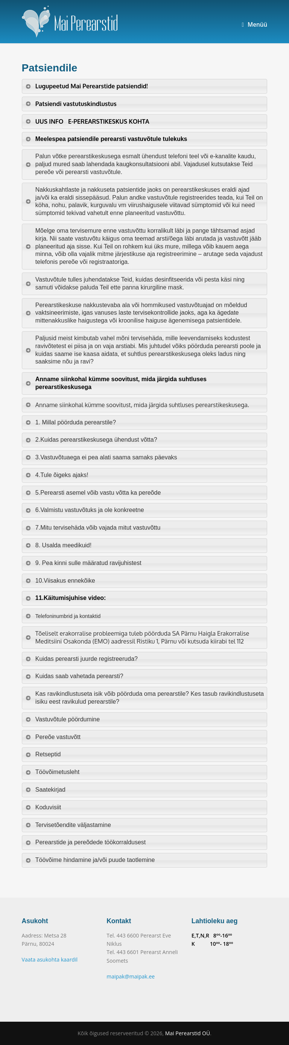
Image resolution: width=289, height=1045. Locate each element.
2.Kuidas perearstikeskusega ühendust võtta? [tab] (91, 439)
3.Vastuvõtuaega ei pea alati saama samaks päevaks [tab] (101, 457)
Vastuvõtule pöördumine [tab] (62, 719)
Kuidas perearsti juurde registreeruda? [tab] (81, 659)
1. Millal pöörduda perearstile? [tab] (70, 422)
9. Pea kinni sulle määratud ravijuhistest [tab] (83, 563)
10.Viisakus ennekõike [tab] (60, 580)
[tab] (145, 86)
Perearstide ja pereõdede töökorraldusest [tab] (85, 842)
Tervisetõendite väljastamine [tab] (68, 825)
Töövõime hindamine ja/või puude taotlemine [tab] (90, 860)
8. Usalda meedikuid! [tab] (58, 545)
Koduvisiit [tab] (43, 807)
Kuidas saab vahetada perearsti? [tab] (74, 676)
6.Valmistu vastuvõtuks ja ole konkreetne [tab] (84, 510)
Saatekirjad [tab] (45, 789)
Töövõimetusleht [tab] (52, 772)
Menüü (254, 25)
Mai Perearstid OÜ (187, 1033)
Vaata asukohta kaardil (50, 959)
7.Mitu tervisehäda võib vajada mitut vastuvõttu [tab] (93, 527)
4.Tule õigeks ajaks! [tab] (56, 475)
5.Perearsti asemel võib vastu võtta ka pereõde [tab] (93, 492)
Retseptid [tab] (43, 754)
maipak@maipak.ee (130, 976)
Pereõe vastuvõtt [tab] (53, 737)
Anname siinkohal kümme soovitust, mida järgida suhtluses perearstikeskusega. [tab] (137, 405)
